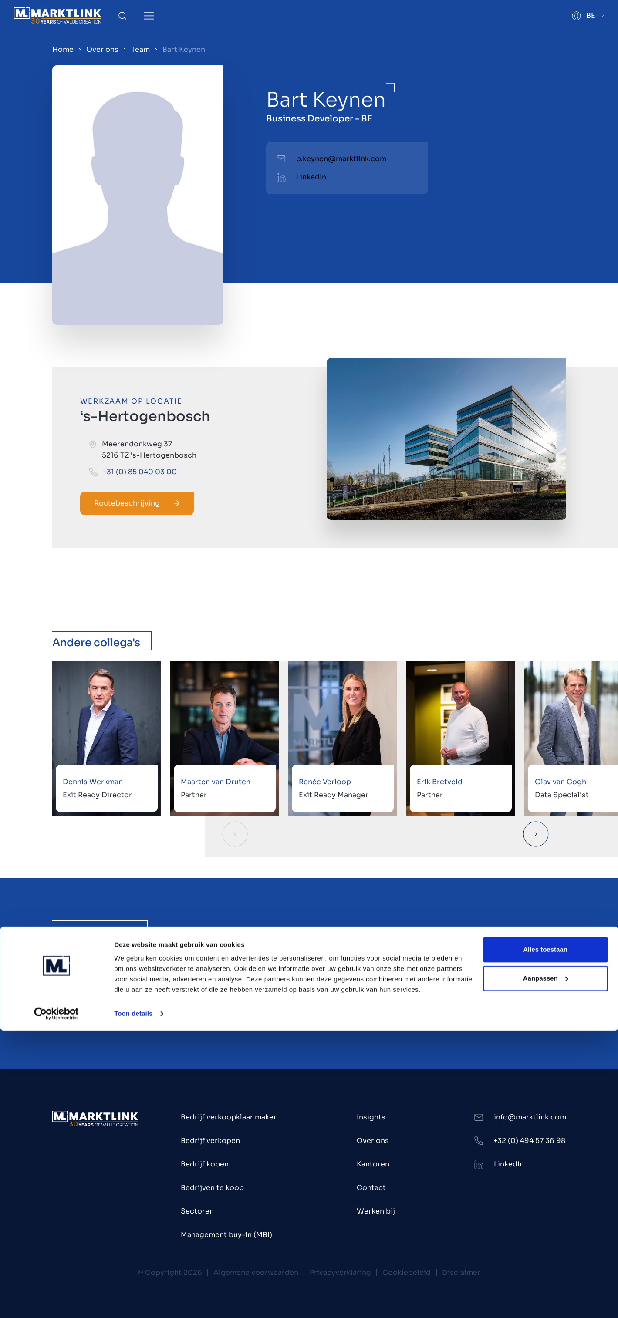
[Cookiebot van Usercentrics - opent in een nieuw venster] (56, 1301)
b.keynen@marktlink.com (341, 158)
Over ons (102, 49)
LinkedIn (311, 177)
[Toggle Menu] (149, 16)
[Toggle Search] (122, 16)
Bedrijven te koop (212, 1187)
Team (140, 49)
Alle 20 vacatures (309, 1014)
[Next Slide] (536, 834)
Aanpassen (545, 1265)
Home (63, 49)
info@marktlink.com (530, 1117)
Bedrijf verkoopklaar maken (229, 1117)
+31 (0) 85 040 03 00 (140, 471)
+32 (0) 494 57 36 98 (529, 1140)
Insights (371, 1117)
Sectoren (197, 1211)
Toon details (133, 1301)
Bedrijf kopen (205, 1164)
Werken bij (376, 1211)
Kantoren (373, 1164)
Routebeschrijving (137, 503)
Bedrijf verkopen (210, 1140)
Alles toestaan (545, 1236)
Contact (371, 1187)
